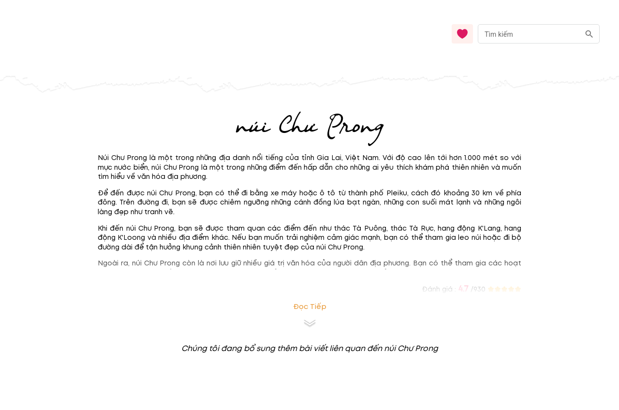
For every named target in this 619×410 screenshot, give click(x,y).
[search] (589, 34)
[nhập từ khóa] (528, 34)
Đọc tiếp (309, 306)
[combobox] (538, 34)
